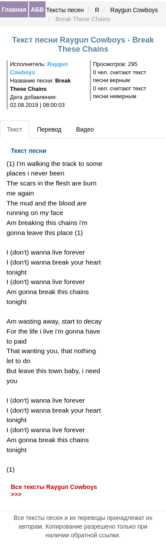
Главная (14, 9)
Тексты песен (65, 10)
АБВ (37, 9)
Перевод (49, 129)
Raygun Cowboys (134, 10)
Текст (14, 129)
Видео (85, 129)
